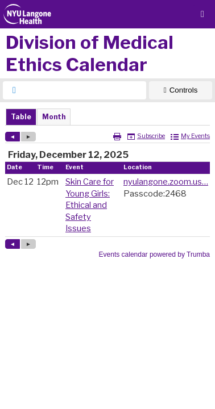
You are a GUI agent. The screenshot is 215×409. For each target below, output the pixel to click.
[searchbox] (84, 90)
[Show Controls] (180, 90)
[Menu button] (202, 14)
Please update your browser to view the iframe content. (107, 116)
